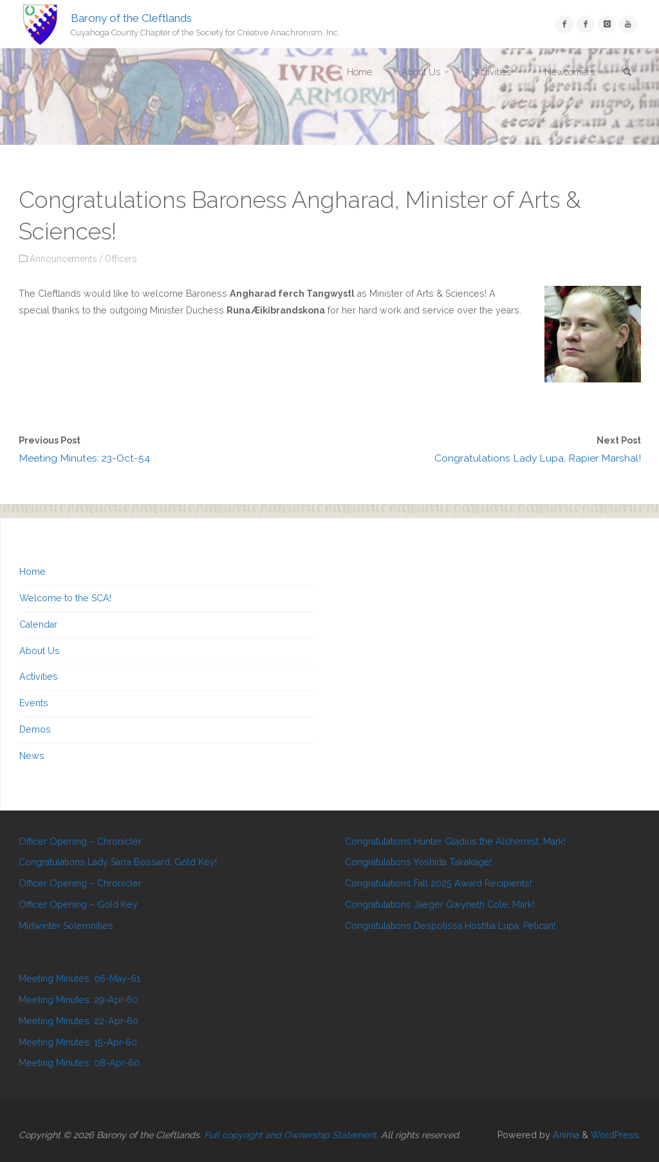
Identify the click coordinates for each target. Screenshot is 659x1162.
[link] (627, 73)
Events (33, 703)
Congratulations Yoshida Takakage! (418, 862)
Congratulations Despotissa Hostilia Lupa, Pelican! (450, 926)
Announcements (63, 259)
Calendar (38, 624)
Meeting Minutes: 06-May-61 (79, 978)
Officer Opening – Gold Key (78, 904)
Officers (121, 259)
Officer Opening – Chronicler (80, 841)
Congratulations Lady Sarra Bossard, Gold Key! (118, 862)
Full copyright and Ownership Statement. (291, 1135)
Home (32, 572)
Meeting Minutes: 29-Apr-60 (78, 1000)
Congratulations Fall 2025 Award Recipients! (438, 883)
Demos (35, 729)
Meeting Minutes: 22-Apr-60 (78, 1021)
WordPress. (616, 1135)
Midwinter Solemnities (66, 926)
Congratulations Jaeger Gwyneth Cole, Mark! (440, 904)
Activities (38, 676)
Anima (564, 1135)
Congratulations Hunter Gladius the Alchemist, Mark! (455, 841)
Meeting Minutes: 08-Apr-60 (79, 1063)
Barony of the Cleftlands (131, 17)
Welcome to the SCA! (65, 598)
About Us (39, 651)
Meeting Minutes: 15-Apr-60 (78, 1042)
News (31, 756)
